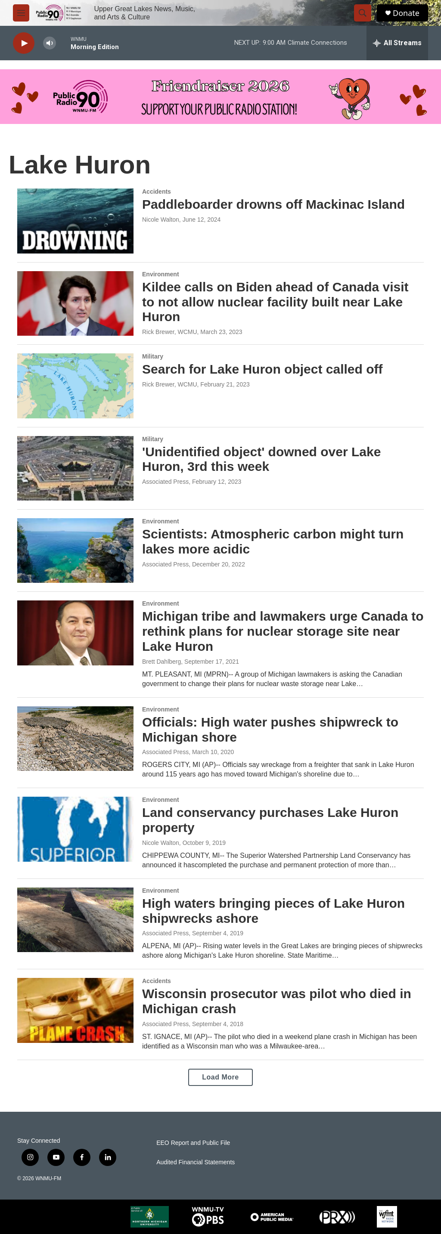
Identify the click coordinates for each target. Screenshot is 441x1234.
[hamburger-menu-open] (21, 13)
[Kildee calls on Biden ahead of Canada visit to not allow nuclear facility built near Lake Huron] (75, 303)
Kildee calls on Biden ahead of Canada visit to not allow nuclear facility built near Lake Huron (275, 302)
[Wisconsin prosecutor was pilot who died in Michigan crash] (75, 1010)
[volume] (49, 43)
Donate (406, 13)
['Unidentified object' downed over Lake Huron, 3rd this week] (75, 468)
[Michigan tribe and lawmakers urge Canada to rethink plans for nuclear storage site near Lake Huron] (75, 632)
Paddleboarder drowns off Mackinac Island (273, 204)
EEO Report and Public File (193, 1143)
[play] (24, 43)
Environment (160, 274)
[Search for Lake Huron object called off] (75, 385)
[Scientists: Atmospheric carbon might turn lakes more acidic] (75, 550)
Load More (220, 1077)
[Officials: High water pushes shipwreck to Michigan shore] (75, 738)
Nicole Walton (160, 219)
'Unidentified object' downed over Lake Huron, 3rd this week (261, 459)
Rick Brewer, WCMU (169, 331)
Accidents (156, 191)
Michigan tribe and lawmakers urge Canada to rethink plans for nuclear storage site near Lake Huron (283, 631)
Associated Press (165, 481)
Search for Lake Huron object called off (262, 369)
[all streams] (397, 43)
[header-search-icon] (362, 13)
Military (152, 356)
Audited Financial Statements (195, 1162)
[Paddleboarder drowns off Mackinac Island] (75, 221)
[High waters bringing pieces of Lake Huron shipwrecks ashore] (75, 920)
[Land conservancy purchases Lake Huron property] (75, 829)
